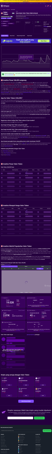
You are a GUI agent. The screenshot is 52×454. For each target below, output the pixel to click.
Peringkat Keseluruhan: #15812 (5, 16)
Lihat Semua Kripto (26, 401)
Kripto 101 (2, 437)
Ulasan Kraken (37, 442)
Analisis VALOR (5, 35)
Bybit (49, 91)
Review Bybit (37, 436)
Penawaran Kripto (3, 445)
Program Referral (38, 452)
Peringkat (8, 9)
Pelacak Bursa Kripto (27, 92)
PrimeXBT (7, 92)
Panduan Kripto (3, 440)
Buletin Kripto (3, 439)
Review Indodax (37, 440)
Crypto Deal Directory (24, 137)
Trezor (22, 93)
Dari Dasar (8, 154)
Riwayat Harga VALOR (21, 35)
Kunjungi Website (47, 310)
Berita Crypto (3, 442)
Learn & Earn (3, 436)
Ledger (17, 93)
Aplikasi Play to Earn (4, 446)
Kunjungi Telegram (21, 310)
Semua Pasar (12, 35)
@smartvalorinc (8, 264)
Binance (2, 92)
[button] (42, 3)
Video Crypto (3, 443)
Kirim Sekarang (43, 306)
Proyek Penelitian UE (38, 451)
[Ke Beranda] (2, 9)
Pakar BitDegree (37, 448)
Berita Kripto (5, 150)
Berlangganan (47, 430)
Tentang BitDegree (38, 446)
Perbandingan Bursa (4, 452)
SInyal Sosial (29, 35)
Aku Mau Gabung (39, 417)
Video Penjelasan (7, 152)
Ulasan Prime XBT (38, 439)
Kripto (4, 9)
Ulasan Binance (37, 437)
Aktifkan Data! (26, 18)
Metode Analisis (37, 449)
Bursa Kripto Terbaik (4, 451)
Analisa (9, 395)
